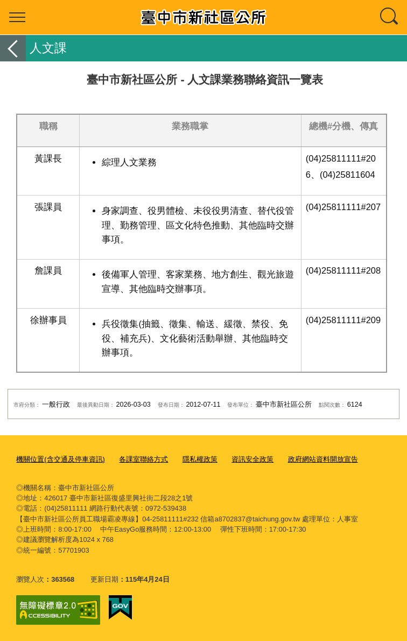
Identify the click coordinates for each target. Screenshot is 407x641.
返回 (13, 48)
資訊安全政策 (252, 459)
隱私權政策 (200, 459)
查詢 (390, 17)
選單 (17, 17)
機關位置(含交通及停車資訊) (60, 459)
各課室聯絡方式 (143, 459)
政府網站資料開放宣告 (323, 459)
